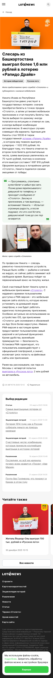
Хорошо (26, 669)
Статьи (5, 607)
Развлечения (8, 596)
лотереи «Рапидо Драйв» (36, 138)
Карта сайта (8, 622)
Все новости (27, 563)
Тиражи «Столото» (11, 612)
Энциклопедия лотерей (13, 591)
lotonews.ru (11, 629)
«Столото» (36, 290)
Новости (6, 602)
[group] (25, 529)
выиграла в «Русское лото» (17, 371)
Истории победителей (13, 81)
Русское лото (33, 81)
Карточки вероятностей (14, 586)
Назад (7, 12)
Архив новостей (10, 617)
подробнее (11, 658)
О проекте (7, 581)
